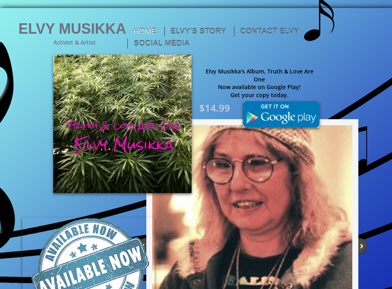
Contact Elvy (269, 31)
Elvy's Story (198, 31)
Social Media (162, 43)
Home (145, 31)
